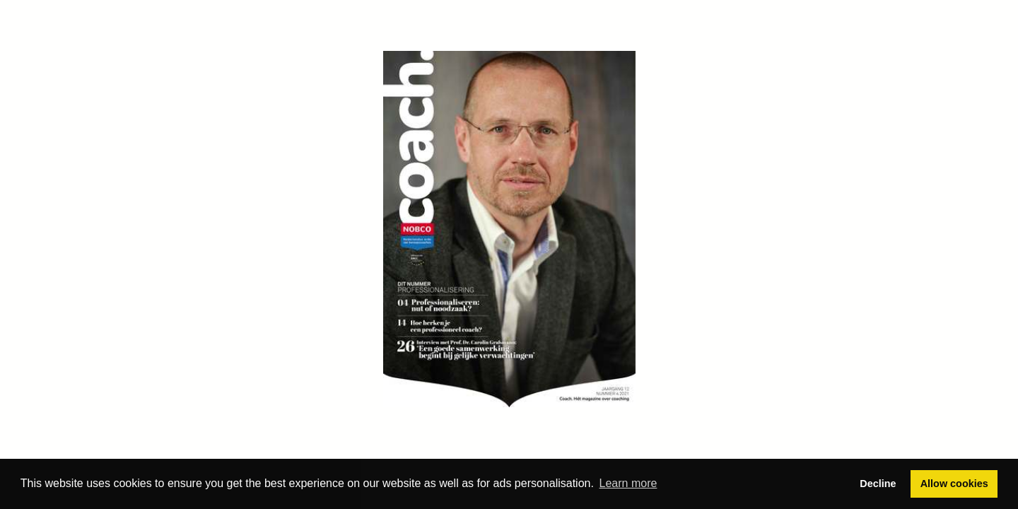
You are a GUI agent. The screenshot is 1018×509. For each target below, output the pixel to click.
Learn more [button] (628, 483)
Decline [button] (878, 483)
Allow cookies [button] (954, 483)
